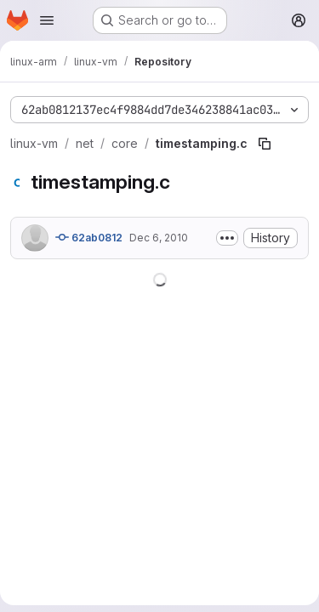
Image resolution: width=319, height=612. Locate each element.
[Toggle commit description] (227, 238)
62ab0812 (88, 237)
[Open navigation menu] (46, 20)
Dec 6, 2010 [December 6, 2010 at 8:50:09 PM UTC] (158, 237)
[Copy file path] (264, 143)
